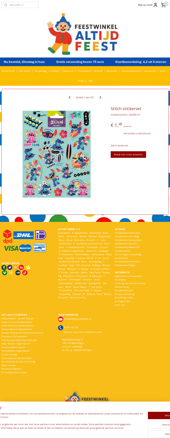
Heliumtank (97, 254)
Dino (106, 243)
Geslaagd (104, 250)
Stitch (68, 286)
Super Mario (80, 286)
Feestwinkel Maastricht (127, 247)
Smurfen (87, 279)
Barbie (83, 236)
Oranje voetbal (101, 268)
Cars (103, 240)
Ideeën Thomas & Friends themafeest (22, 332)
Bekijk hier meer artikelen (128, 154)
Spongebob (95, 283)
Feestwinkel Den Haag (127, 236)
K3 (99, 258)
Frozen (104, 247)
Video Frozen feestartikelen (16, 322)
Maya (97, 265)
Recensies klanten (11, 368)
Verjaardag (40, 70)
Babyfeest (95, 232)
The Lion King (81, 290)
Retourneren (122, 286)
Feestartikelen (123, 250)
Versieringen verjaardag (128, 254)
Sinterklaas (75, 279)
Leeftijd (54, 70)
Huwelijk (69, 258)
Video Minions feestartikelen (17, 325)
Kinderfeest (8, 70)
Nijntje (84, 268)
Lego (71, 265)
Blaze (61, 240)
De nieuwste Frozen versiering (18, 361)
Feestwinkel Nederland (127, 261)
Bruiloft (99, 70)
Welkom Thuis (94, 294)
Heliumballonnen (131, 70)
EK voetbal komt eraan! (14, 372)
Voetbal (76, 294)
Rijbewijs (97, 276)
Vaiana (97, 290)
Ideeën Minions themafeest (16, 329)
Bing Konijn (105, 236)
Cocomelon (65, 243)
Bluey (69, 240)
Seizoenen (150, 70)
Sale (90, 80)
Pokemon (68, 276)
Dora (61, 247)
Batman (93, 236)
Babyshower (82, 232)
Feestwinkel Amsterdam (128, 240)
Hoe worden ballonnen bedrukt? (19, 340)
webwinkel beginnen (99, 430)
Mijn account (148, 4)
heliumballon (82, 254)
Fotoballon (92, 247)
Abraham (65, 232)
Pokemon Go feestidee (14, 336)
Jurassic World (85, 258)
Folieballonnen (76, 247)
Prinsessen (81, 276)
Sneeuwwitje (66, 283)
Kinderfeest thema (69, 261)
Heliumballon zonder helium (17, 318)
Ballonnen (112, 70)
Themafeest (84, 70)
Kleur (163, 70)
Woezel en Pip (78, 297)
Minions (71, 268)
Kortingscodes (122, 301)
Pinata (81, 80)
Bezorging (120, 279)
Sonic (97, 279)
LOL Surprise (83, 265)
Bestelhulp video (124, 297)
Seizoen (62, 279)
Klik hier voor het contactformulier (83, 332)
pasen (84, 272)
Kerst (106, 258)
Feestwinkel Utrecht (126, 243)
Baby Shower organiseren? (15, 343)
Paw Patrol (95, 272)
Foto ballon (24, 70)
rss (83, 430)
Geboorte (68, 70)
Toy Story (96, 286)
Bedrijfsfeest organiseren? (15, 350)
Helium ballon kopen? (13, 347)
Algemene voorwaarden (128, 276)
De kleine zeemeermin (89, 243)
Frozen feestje (9, 354)
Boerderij (79, 240)
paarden (74, 272)
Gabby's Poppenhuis (72, 250)
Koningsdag (94, 261)
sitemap (74, 430)
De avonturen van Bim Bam (16, 358)
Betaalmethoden (124, 290)
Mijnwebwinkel (134, 430)
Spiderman (81, 283)
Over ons (120, 304)
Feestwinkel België (125, 265)
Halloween (67, 254)
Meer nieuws (8, 365)
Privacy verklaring (124, 294)
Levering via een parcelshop (130, 283)
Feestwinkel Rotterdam (127, 232)
